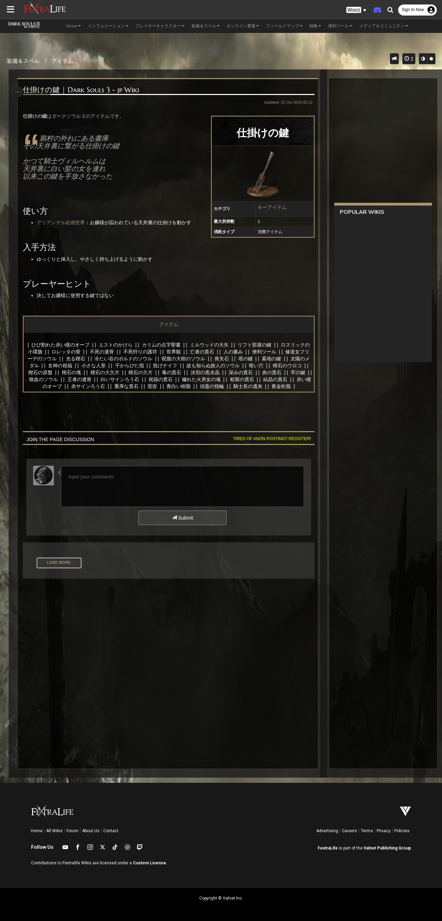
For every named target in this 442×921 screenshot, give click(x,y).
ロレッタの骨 (65, 351)
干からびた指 (129, 365)
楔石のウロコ (286, 365)
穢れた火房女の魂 (215, 379)
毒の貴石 (176, 372)
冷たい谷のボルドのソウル (123, 358)
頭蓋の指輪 (220, 386)
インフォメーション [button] (108, 25)
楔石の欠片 (146, 372)
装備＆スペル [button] (205, 25)
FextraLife (328, 848)
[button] (356, 10)
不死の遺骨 (101, 351)
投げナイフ (165, 365)
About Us (90, 830)
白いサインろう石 (134, 379)
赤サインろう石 (96, 386)
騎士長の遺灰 (256, 386)
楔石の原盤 (45, 372)
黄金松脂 (289, 386)
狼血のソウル (57, 379)
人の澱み (232, 351)
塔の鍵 (245, 358)
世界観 (173, 351)
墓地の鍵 (271, 358)
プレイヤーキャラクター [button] (159, 25)
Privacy (384, 830)
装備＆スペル (23, 61)
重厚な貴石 (135, 386)
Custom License (149, 863)
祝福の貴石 (174, 379)
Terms (367, 830)
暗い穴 (256, 365)
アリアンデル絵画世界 (62, 222)
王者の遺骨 (93, 379)
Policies (402, 830)
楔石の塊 (76, 372)
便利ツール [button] (340, 25)
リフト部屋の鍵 (254, 345)
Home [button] (73, 25)
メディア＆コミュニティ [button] (383, 25)
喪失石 (221, 358)
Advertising (327, 830)
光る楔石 (75, 358)
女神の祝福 (60, 365)
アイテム (62, 61)
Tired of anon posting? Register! (270, 438)
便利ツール (264, 351)
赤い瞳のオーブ (53, 386)
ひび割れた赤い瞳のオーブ (60, 345)
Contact (110, 830)
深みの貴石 (246, 372)
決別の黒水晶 (210, 372)
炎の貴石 (277, 372)
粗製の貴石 (256, 379)
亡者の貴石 (202, 351)
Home (36, 830)
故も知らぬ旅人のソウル (212, 365)
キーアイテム (270, 207)
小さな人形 (93, 365)
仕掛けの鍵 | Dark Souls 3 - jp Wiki (82, 90)
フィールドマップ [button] (284, 25)
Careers (349, 830)
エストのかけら (115, 345)
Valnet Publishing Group (387, 848)
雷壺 (160, 386)
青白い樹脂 (187, 386)
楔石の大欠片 (110, 372)
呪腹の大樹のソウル (183, 358)
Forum (72, 830)
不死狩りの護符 (140, 351)
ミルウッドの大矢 (209, 345)
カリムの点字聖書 (161, 345)
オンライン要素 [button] (243, 25)
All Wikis (54, 830)
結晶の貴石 (289, 379)
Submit (182, 518)
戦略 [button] (315, 25)
